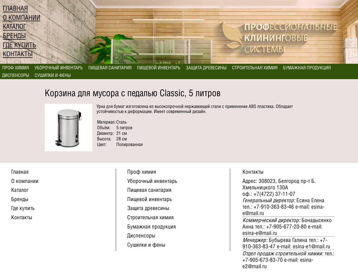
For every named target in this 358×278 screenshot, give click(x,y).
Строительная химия (254, 67)
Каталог (14, 26)
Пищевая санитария (109, 67)
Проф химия (15, 67)
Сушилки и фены (53, 75)
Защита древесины (206, 67)
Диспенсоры (15, 75)
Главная (15, 8)
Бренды (14, 35)
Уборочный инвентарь (58, 67)
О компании (21, 17)
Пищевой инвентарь (158, 67)
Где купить (19, 45)
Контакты (17, 54)
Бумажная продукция (307, 67)
